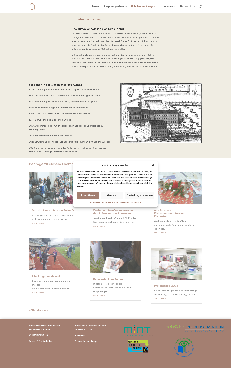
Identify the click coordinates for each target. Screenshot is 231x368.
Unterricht (186, 6)
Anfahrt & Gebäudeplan (40, 341)
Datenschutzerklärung (118, 203)
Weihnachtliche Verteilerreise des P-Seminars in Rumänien (113, 212)
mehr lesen (38, 223)
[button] (152, 165)
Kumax (95, 6)
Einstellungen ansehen (139, 195)
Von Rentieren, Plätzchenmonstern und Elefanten (170, 213)
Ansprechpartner (113, 6)
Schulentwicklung (142, 6)
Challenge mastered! (46, 276)
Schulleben (166, 6)
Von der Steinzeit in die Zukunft (53, 210)
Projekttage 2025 (166, 286)
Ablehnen (111, 195)
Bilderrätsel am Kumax (108, 279)
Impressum (136, 203)
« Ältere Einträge (38, 310)
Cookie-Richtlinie (98, 203)
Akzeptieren (88, 195)
